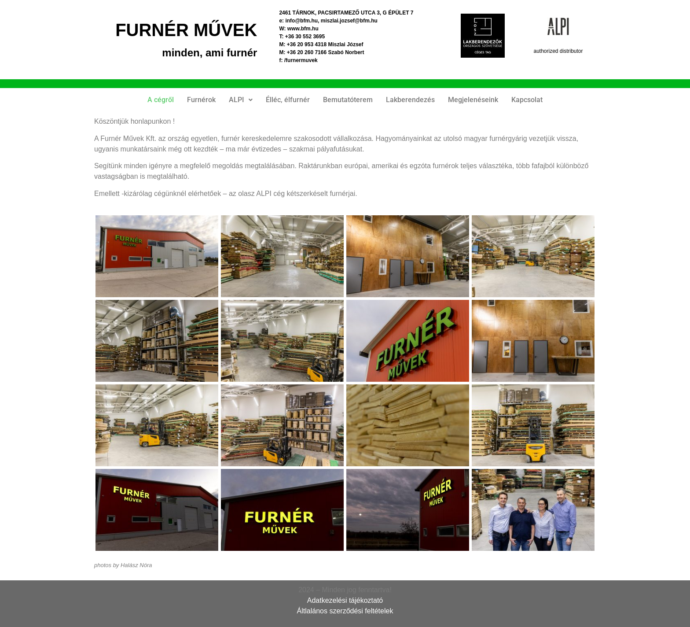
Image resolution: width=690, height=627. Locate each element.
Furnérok (201, 100)
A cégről (160, 100)
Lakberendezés (410, 100)
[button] (240, 99)
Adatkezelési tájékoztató (345, 600)
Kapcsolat (527, 100)
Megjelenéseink (473, 100)
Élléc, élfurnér (288, 100)
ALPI (241, 100)
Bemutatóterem (348, 100)
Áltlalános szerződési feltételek (345, 611)
